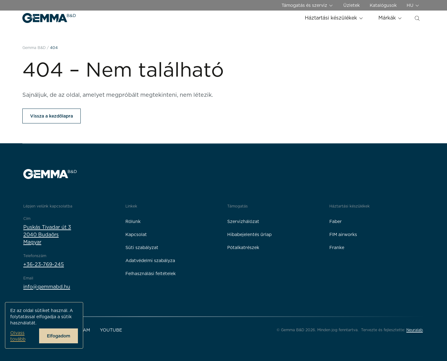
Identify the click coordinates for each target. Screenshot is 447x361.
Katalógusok (383, 5)
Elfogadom (58, 335)
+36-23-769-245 (43, 264)
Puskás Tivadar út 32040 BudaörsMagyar (47, 234)
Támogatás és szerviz (307, 5)
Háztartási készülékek (334, 18)
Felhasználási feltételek (150, 273)
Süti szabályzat (141, 247)
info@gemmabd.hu (46, 287)
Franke (336, 247)
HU (413, 5)
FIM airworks (343, 234)
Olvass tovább (17, 335)
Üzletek (351, 5)
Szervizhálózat (243, 221)
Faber (335, 221)
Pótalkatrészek (243, 247)
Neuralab (414, 330)
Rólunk (133, 221)
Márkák (390, 18)
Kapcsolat (136, 234)
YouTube (111, 330)
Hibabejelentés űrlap (249, 234)
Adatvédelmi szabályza (150, 260)
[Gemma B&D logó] (49, 18)
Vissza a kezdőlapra (51, 116)
